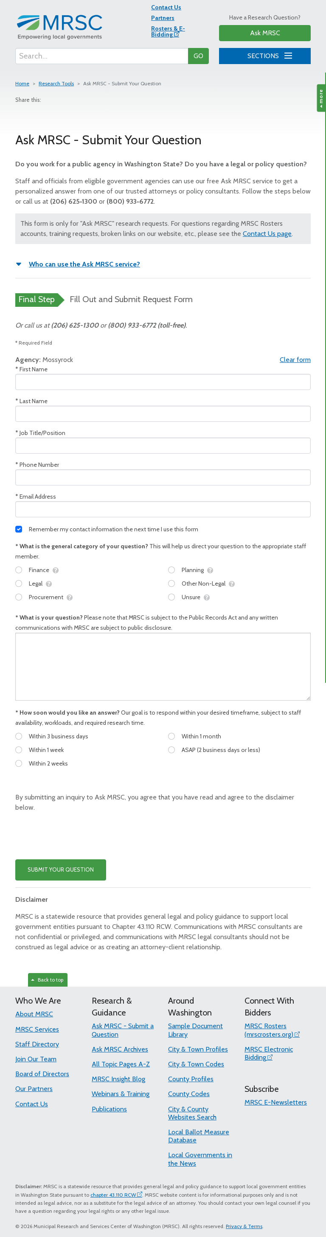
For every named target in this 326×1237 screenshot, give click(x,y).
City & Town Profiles (198, 1049)
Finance (39, 570)
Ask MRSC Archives (120, 1049)
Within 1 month (201, 736)
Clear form (295, 360)
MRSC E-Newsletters (275, 1102)
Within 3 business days (58, 736)
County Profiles (191, 1079)
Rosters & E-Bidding (168, 31)
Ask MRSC (265, 33)
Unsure (191, 597)
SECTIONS (268, 55)
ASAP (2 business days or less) (221, 750)
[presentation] (79, 836)
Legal (35, 583)
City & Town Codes (196, 1064)
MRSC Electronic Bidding (268, 1053)
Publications (109, 1109)
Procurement (46, 597)
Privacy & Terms (244, 1226)
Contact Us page (267, 234)
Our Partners (34, 1089)
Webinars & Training (120, 1094)
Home (22, 83)
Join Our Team (35, 1059)
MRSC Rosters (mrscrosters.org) (268, 1030)
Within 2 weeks (48, 763)
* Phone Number (37, 464)
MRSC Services (37, 1029)
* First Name (31, 369)
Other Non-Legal (203, 583)
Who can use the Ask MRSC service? (84, 264)
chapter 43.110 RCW (113, 1195)
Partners (162, 18)
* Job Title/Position (40, 433)
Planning (193, 570)
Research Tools (56, 83)
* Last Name (31, 401)
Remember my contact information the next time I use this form (113, 529)
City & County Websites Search (192, 1113)
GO (198, 56)
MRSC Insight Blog (118, 1079)
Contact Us (166, 7)
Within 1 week (46, 750)
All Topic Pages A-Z (121, 1064)
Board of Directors (42, 1074)
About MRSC (34, 1014)
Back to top (47, 979)
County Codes (189, 1094)
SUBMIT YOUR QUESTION (61, 869)
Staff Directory (37, 1044)
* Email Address (35, 496)
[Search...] (101, 56)
